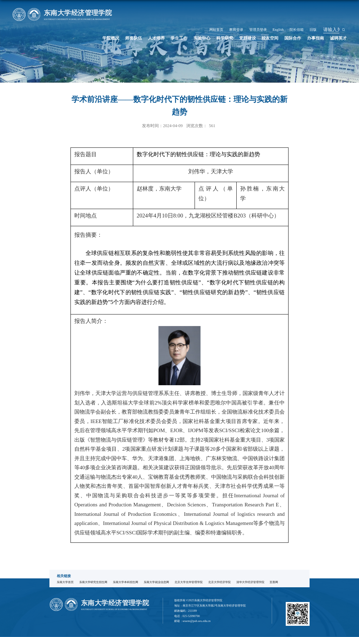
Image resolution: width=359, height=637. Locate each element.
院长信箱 (320, 8)
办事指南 (321, 16)
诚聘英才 (340, 16)
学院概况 (151, 16)
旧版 (333, 8)
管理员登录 (289, 8)
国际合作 (302, 16)
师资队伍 (170, 16)
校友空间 (283, 16)
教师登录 (271, 8)
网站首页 (255, 8)
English (305, 8)
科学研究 (245, 16)
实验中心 (227, 16)
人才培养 (189, 16)
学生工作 (208, 16)
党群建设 (264, 16)
